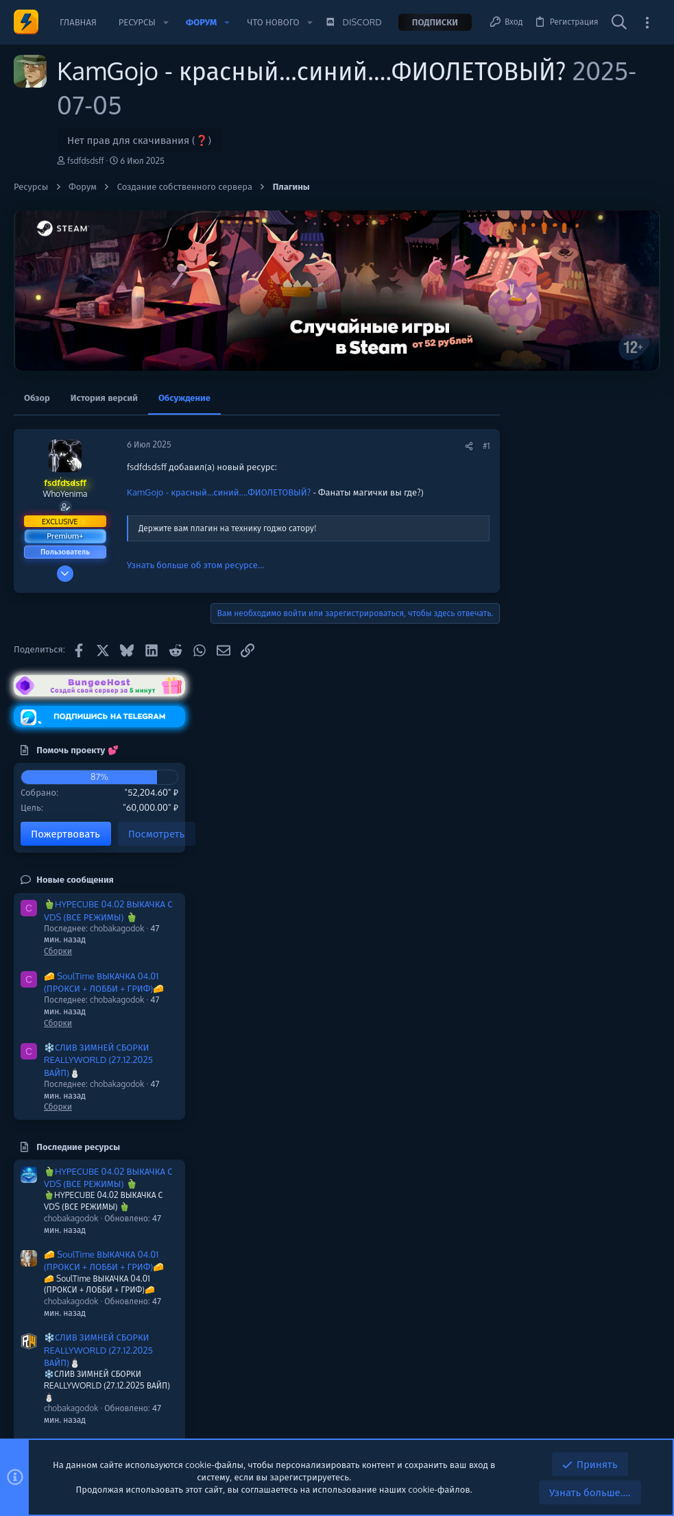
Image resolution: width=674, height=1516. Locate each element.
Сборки (533, 657)
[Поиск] (619, 22)
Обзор (37, 397)
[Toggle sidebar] (647, 22)
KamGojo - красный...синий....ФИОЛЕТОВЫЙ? (219, 492)
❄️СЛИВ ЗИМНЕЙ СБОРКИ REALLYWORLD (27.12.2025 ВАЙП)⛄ (573, 766)
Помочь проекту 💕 (552, 456)
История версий (104, 397)
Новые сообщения (550, 585)
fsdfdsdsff (85, 161)
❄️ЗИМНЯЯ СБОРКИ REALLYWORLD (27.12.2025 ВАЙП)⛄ (573, 1270)
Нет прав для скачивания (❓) (139, 140)
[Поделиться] (444, 446)
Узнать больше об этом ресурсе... (195, 564)
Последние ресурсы (553, 853)
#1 (461, 446)
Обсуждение (184, 397)
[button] (166, 22)
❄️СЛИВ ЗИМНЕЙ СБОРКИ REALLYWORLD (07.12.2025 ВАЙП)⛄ (574, 1163)
